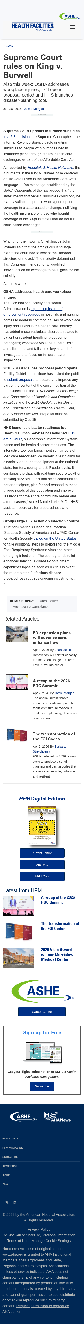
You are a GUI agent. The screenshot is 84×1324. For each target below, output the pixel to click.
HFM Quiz (42, 876)
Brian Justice (63, 650)
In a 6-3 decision (16, 137)
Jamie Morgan (34, 109)
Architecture (49, 601)
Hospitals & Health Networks (50, 168)
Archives (42, 865)
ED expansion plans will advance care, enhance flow (52, 637)
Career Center (42, 1011)
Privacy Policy (39, 1229)
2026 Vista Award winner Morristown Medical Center (58, 955)
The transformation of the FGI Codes (54, 736)
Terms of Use (17, 1241)
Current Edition (42, 853)
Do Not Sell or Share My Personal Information (39, 1235)
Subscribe (42, 1086)
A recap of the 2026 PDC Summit (51, 683)
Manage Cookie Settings (51, 1241)
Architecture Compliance (31, 606)
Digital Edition (42, 799)
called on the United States (55, 538)
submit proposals (20, 380)
